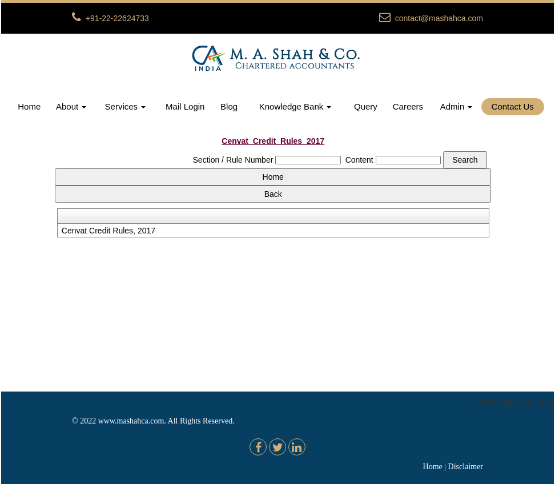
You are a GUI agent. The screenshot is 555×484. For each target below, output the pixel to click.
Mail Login (185, 106)
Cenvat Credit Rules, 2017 (108, 230)
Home (29, 106)
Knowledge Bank (295, 106)
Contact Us (513, 106)
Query (365, 106)
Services (125, 106)
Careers (408, 106)
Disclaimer (465, 466)
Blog (229, 106)
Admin (456, 106)
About (71, 106)
